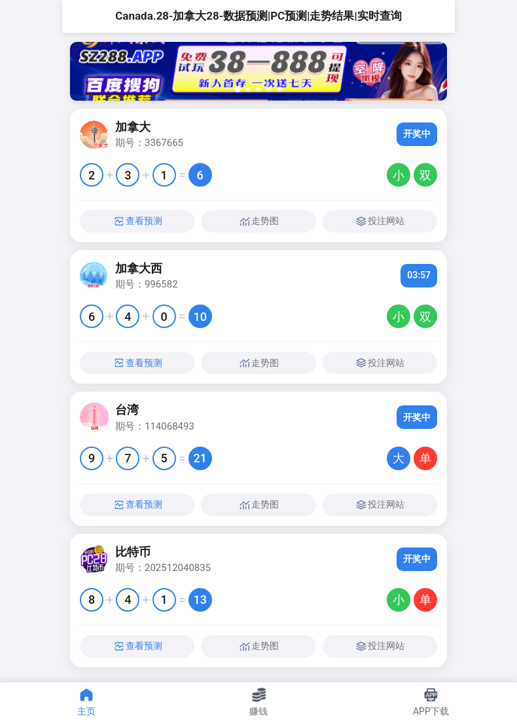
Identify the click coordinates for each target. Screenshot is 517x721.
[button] (237, 89)
